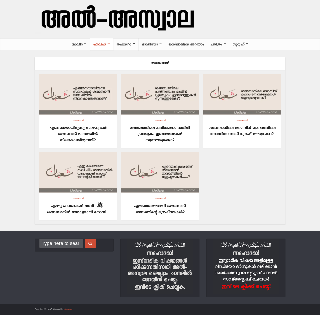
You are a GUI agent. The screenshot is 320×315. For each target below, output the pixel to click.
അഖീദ (77, 44)
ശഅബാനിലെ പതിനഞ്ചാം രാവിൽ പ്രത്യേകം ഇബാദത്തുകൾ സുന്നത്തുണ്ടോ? (160, 134)
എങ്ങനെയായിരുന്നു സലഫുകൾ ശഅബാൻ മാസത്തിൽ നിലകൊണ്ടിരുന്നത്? (77, 134)
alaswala (68, 309)
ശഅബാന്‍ (78, 120)
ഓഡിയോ (150, 44)
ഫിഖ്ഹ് (99, 44)
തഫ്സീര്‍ (124, 44)
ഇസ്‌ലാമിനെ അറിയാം (186, 44)
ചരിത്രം (216, 44)
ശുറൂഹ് (239, 44)
